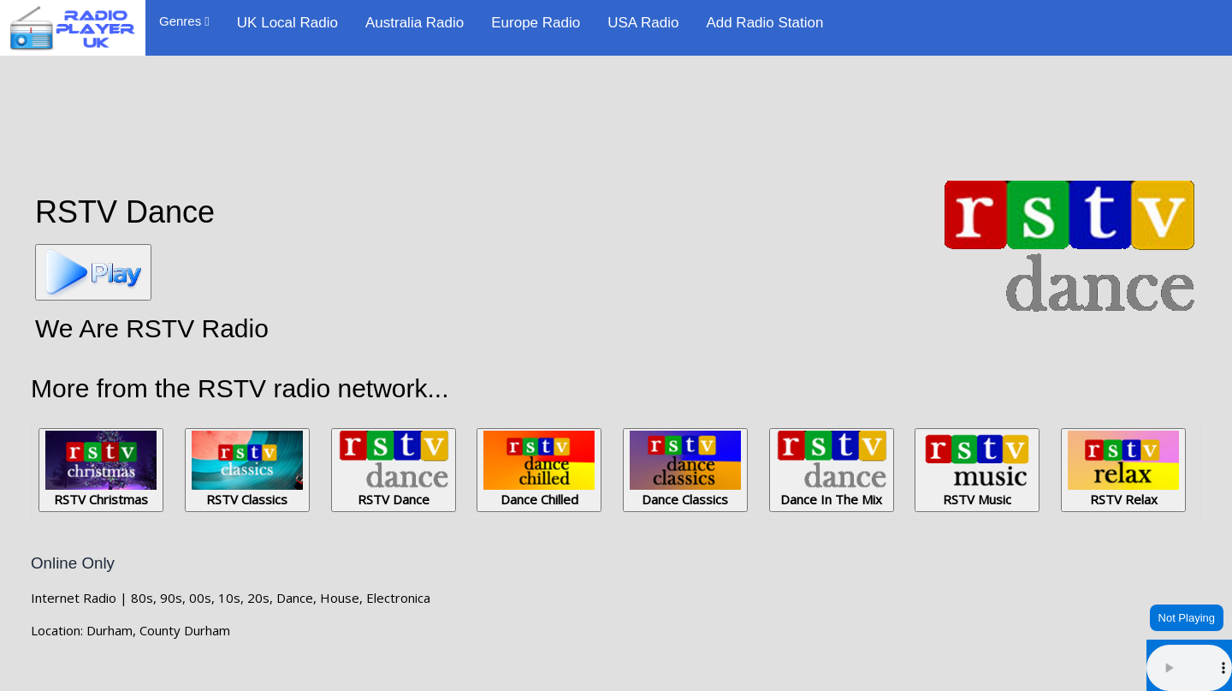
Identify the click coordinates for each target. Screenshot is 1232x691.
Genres (184, 21)
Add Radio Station (764, 23)
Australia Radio (414, 23)
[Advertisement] (616, 113)
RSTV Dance (393, 469)
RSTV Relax (1123, 469)
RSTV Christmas (101, 469)
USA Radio (642, 23)
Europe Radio (535, 23)
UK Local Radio (287, 23)
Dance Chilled (539, 469)
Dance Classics (685, 469)
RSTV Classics (247, 469)
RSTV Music (977, 469)
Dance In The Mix (831, 469)
